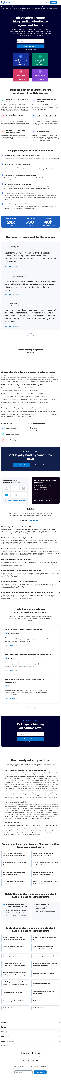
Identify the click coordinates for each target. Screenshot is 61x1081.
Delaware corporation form (41, 983)
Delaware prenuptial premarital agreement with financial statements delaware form (45, 948)
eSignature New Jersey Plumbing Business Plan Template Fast (43, 873)
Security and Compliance (40, 1066)
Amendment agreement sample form (44, 956)
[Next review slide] (32, 334)
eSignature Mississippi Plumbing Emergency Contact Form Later (43, 854)
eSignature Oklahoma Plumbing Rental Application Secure (45, 883)
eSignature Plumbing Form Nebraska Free (14, 864)
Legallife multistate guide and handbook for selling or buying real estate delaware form (14, 938)
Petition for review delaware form (43, 974)
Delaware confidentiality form (12, 992)
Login (47, 2)
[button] (59, 3)
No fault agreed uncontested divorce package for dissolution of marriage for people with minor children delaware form (15, 974)
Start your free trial (30, 46)
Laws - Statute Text (42, 904)
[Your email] (30, 41)
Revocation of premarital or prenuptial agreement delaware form (45, 964)
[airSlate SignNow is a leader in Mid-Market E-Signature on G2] (15, 360)
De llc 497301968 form (10, 1008)
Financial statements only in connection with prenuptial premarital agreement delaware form (15, 964)
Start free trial (40, 1072)
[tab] (30, 527)
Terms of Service (18, 1066)
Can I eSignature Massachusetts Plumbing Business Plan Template (14, 854)
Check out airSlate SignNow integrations (14, 500)
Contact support (34, 520)
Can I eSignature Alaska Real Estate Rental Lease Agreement (14, 873)
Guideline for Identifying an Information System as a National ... (16, 906)
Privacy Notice (28, 1066)
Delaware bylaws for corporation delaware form (43, 992)
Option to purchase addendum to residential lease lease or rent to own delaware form (14, 948)
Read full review (10, 646)
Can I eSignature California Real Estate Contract (15, 883)
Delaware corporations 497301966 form (15, 1001)
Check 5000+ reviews (10, 266)
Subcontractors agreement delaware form (44, 938)
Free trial (53, 2)
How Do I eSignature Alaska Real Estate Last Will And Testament (45, 864)
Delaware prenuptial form (11, 956)
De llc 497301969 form (39, 1008)
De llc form (36, 1001)
